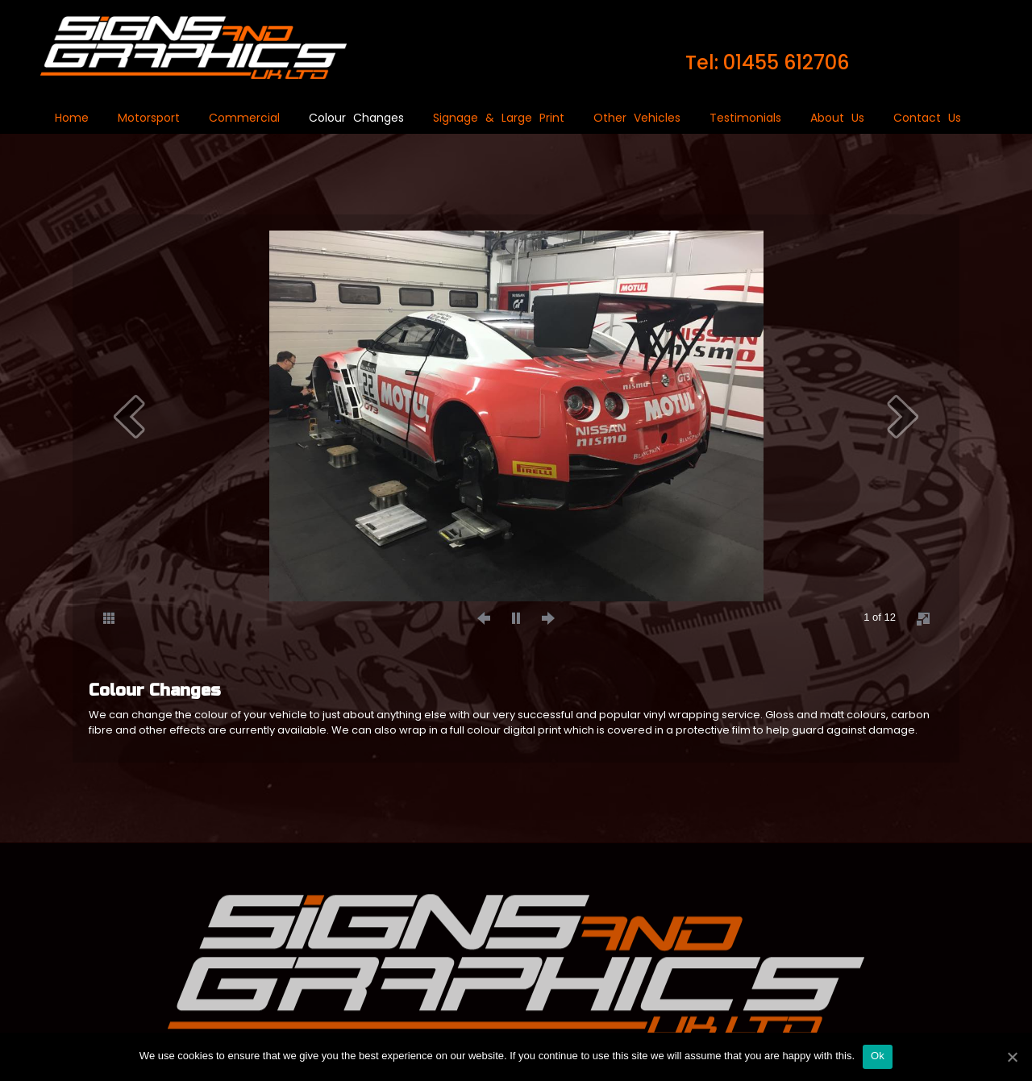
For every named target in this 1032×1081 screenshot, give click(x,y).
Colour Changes (356, 118)
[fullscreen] (923, 618)
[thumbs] (109, 617)
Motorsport (149, 118)
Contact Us (927, 118)
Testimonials (745, 118)
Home (72, 118)
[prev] (129, 416)
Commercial (244, 118)
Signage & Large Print (498, 118)
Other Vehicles (636, 118)
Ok (877, 1056)
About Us (837, 118)
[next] (903, 416)
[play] (516, 617)
